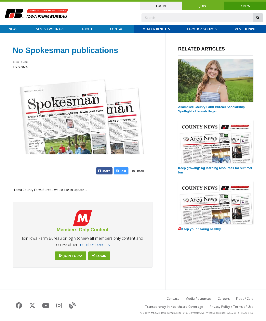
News (13, 29)
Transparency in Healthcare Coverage (174, 306)
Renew (245, 6)
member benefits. (95, 244)
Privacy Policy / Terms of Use (231, 306)
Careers (224, 298)
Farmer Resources (202, 29)
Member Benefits (156, 29)
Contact (117, 29)
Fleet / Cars (244, 298)
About (87, 29)
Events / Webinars (49, 29)
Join (203, 6)
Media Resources (198, 298)
